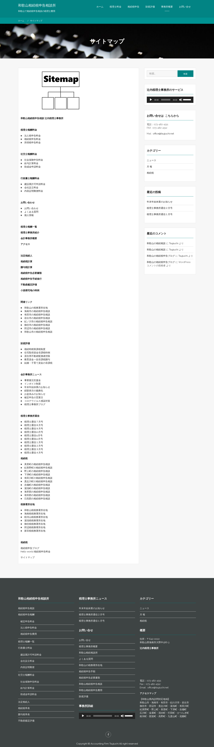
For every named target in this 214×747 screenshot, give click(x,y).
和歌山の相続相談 (156, 243)
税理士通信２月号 (33, 445)
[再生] (150, 99)
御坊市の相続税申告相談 (37, 325)
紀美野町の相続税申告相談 (38, 467)
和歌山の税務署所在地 (36, 307)
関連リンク (26, 302)
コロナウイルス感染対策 (37, 401)
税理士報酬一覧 (29, 226)
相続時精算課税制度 (34, 349)
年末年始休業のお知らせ (37, 387)
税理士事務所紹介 (30, 232)
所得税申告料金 (32, 142)
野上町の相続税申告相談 (37, 471)
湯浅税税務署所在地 (34, 520)
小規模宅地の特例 (30, 290)
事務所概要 (167, 6)
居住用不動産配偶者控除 (37, 356)
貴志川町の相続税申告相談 (38, 481)
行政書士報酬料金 (30, 178)
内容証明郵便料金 (33, 191)
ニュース (151, 160)
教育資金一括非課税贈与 (37, 359)
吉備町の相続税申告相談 (37, 484)
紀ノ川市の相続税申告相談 (38, 321)
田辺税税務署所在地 (34, 527)
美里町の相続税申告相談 (37, 464)
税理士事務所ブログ (34, 404)
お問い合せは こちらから (163, 115)
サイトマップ (28, 557)
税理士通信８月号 (33, 425)
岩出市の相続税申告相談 (37, 318)
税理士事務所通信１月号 (160, 214)
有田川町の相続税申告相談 (38, 478)
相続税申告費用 (28, 720)
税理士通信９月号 (33, 428)
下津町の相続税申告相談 (37, 474)
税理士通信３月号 (33, 449)
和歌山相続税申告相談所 (37, 5)
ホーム (99, 6)
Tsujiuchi (173, 243)
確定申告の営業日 (33, 397)
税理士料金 (115, 6)
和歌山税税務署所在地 (36, 510)
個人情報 (29, 215)
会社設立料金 (31, 187)
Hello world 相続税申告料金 (35, 551)
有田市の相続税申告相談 (37, 314)
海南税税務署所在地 (34, 513)
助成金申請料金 (32, 166)
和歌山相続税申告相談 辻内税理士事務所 (42, 118)
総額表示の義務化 (33, 390)
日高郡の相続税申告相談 (37, 498)
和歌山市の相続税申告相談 (38, 331)
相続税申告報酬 (26, 701)
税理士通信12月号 (33, 439)
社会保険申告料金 (33, 159)
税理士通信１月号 (33, 442)
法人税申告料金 (32, 135)
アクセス (25, 244)
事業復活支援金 (32, 380)
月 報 (149, 166)
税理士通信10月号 (33, 432)
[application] (170, 100)
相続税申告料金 (32, 139)
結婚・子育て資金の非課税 (38, 363)
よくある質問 (31, 211)
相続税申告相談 (26, 695)
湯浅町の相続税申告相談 (37, 488)
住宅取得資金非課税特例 (37, 352)
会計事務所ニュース (31, 374)
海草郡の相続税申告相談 (37, 491)
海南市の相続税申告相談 (37, 311)
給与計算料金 (31, 163)
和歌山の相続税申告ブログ (161, 255)
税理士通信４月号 (33, 452)
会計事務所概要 (29, 238)
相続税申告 (133, 6)
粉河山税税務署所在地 (36, 517)
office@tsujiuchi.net (163, 133)
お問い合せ (185, 6)
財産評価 (150, 6)
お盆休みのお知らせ (34, 394)
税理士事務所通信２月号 (160, 208)
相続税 (24, 458)
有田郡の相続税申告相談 (37, 495)
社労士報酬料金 (29, 154)
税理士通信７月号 (33, 421)
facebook (108, 734)
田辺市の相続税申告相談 (37, 328)
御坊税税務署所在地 (34, 524)
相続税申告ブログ (30, 548)
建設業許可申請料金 (34, 184)
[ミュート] (180, 99)
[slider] (165, 100)
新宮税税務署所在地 (34, 530)
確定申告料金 (27, 708)
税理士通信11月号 (33, 435)
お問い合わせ (28, 202)
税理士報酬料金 (29, 129)
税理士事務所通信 (30, 416)
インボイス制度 (32, 383)
